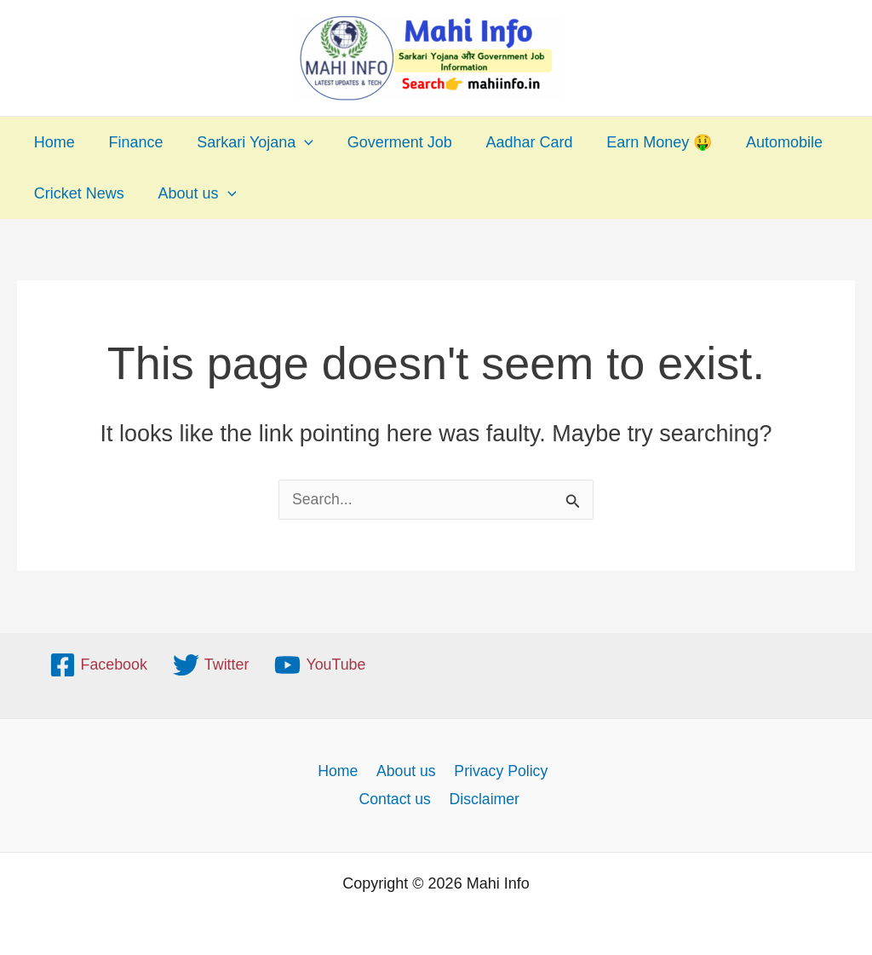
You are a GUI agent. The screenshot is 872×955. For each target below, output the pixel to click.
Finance (131, 142)
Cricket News (77, 193)
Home (52, 142)
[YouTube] (321, 664)
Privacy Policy (498, 770)
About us (192, 193)
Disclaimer (484, 799)
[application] (297, 142)
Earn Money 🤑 (642, 142)
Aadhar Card (515, 142)
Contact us (396, 799)
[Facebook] (98, 664)
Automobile (764, 142)
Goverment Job (388, 142)
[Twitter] (211, 664)
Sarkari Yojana (247, 142)
